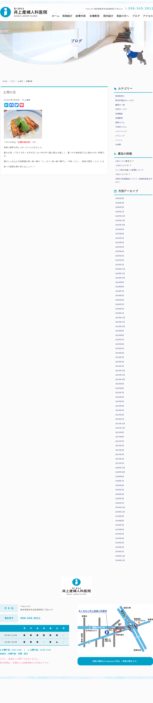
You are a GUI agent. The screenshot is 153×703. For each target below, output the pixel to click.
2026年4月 (120, 203)
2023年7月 (120, 351)
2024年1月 (120, 323)
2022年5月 (120, 416)
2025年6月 (120, 249)
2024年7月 (120, 300)
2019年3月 (120, 564)
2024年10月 (120, 286)
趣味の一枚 (120, 105)
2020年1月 (120, 523)
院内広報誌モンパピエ (125, 101)
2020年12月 (120, 486)
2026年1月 (120, 217)
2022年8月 (120, 402)
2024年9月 (120, 291)
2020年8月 (120, 495)
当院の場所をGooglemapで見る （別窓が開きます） (115, 683)
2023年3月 (120, 370)
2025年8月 (120, 240)
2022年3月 (120, 425)
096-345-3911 (30, 640)
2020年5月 (120, 509)
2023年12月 (120, 328)
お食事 (20, 81)
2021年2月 (120, 476)
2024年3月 (120, 314)
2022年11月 (120, 388)
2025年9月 (120, 235)
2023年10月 (120, 337)
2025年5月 (120, 254)
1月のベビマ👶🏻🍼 (123, 178)
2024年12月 (120, 277)
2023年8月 (120, 346)
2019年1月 (120, 574)
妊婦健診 (119, 115)
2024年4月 (120, 309)
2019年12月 (120, 527)
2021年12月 (120, 439)
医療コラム (120, 124)
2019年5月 (120, 555)
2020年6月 (120, 504)
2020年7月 (120, 500)
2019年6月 (120, 551)
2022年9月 (120, 397)
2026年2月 (120, 212)
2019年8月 (120, 541)
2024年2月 (120, 319)
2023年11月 (120, 333)
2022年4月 (120, 421)
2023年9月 (120, 342)
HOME (5, 81)
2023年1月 (120, 379)
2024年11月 (120, 281)
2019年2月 (120, 569)
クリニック (120, 138)
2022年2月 (120, 430)
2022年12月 (120, 384)
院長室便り (120, 96)
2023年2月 (120, 374)
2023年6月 (120, 356)
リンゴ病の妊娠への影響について (130, 173)
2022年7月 (120, 407)
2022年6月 (120, 411)
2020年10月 (120, 490)
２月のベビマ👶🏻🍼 (123, 169)
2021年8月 (120, 453)
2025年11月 (120, 226)
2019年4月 (120, 560)
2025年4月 (120, 258)
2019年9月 (120, 537)
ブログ (12, 81)
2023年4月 (120, 365)
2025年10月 (120, 230)
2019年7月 (120, 546)
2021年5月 (120, 462)
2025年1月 (120, 272)
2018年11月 (120, 583)
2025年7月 (120, 244)
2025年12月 (120, 221)
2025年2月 (120, 268)
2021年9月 (120, 448)
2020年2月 (120, 518)
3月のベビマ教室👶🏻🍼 (125, 164)
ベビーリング (121, 133)
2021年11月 (120, 444)
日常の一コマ (121, 110)
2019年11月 (120, 532)
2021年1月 (120, 481)
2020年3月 (120, 513)
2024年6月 (120, 305)
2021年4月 (120, 467)
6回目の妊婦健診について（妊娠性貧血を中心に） (133, 184)
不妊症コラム (121, 129)
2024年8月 (120, 295)
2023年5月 (120, 360)
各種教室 (119, 119)
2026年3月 (120, 207)
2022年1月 (120, 435)
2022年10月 (120, 393)
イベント (119, 143)
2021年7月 (120, 458)
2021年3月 (120, 472)
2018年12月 (120, 578)
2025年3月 (120, 263)
